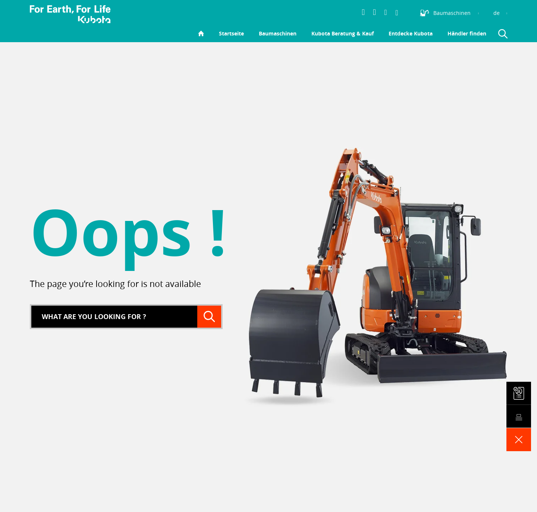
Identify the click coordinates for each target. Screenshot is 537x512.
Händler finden (467, 33)
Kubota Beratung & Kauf (342, 33)
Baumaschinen (277, 33)
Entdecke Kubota (411, 33)
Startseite (231, 33)
